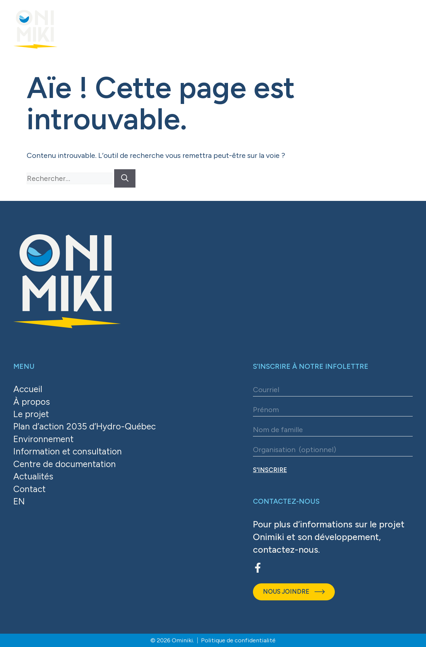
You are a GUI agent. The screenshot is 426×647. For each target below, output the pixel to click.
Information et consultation (69, 452)
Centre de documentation (66, 465)
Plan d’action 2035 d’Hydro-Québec (86, 427)
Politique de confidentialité (238, 640)
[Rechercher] (124, 178)
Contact (30, 490)
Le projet (31, 414)
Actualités (34, 477)
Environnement (44, 439)
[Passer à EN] (86, 503)
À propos (31, 401)
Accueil (28, 389)
